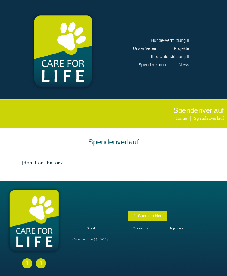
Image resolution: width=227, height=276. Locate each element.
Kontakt (91, 228)
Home (181, 118)
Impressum (177, 228)
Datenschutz (140, 228)
